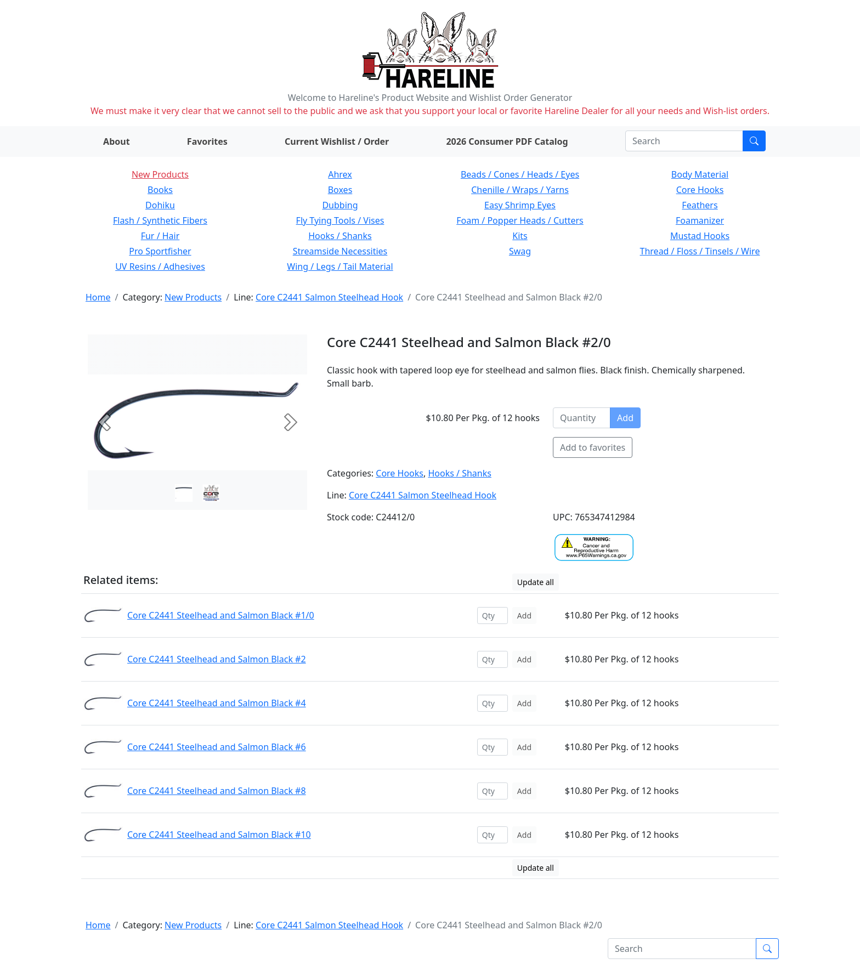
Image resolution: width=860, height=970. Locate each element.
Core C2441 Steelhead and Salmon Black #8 (216, 791)
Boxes (340, 190)
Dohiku (160, 205)
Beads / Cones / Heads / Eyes (520, 174)
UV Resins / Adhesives (160, 266)
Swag (520, 251)
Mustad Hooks (699, 236)
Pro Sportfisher (160, 251)
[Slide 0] (184, 493)
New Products (160, 174)
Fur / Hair (160, 236)
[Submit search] (754, 141)
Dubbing (340, 205)
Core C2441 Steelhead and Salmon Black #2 (216, 659)
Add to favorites (592, 447)
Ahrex (340, 174)
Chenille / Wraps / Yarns (520, 190)
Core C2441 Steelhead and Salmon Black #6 (216, 747)
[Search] (684, 141)
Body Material (699, 174)
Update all (535, 582)
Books (160, 190)
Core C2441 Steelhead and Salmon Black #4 (216, 703)
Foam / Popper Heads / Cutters (520, 220)
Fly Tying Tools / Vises (340, 220)
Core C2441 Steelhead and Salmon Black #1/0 (220, 615)
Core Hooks (700, 190)
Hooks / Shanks (339, 236)
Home (98, 297)
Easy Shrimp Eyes (520, 205)
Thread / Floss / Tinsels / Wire (700, 251)
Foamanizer (700, 220)
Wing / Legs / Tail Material (340, 266)
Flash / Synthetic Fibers (160, 220)
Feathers (699, 205)
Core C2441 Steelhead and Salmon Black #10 (219, 835)
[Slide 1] (211, 493)
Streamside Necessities (340, 251)
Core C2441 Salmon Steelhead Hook (329, 297)
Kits (519, 236)
